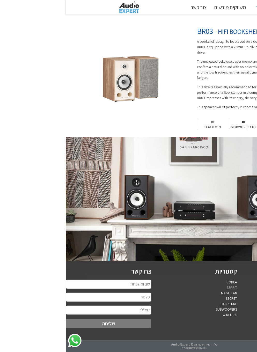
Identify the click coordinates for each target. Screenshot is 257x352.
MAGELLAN (163, 293)
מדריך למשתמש (177, 127)
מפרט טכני (147, 127)
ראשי (229, 7)
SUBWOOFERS (160, 309)
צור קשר (133, 7)
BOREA (166, 282)
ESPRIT (166, 287)
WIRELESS (164, 314)
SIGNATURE (163, 304)
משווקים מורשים (164, 7)
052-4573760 (247, 315)
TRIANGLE (202, 7)
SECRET (165, 298)
